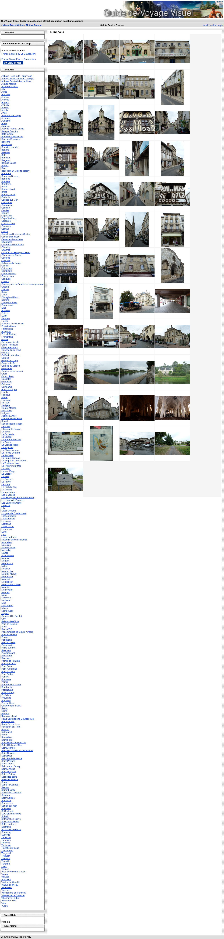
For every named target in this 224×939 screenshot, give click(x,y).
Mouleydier (7, 589)
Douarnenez (7, 305)
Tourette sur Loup (10, 848)
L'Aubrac (5, 426)
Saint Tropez (7, 763)
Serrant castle (8, 790)
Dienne (5, 289)
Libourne (5, 505)
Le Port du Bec (8, 487)
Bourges (5, 178)
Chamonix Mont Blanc (12, 244)
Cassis (4, 231)
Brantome (6, 184)
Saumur (5, 787)
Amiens (5, 99)
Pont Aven (6, 666)
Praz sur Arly (7, 692)
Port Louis (6, 687)
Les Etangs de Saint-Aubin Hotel (17, 497)
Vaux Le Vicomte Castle (13, 871)
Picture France (33, 25)
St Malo (5, 816)
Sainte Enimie (8, 774)
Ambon (5, 97)
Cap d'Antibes (8, 218)
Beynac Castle (8, 163)
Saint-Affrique (8, 769)
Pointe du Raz (8, 663)
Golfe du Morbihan (10, 355)
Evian (4, 315)
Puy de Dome (8, 703)
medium (213, 25)
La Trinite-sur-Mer (10, 463)
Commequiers (8, 273)
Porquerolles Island (11, 684)
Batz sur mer (7, 134)
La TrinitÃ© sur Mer (11, 466)
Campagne (7, 205)
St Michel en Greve (11, 819)
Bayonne (5, 142)
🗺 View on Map (13, 62)
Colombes (6, 268)
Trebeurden (7, 850)
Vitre (3, 903)
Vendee (5, 877)
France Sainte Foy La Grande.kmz (18, 59)
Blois (3, 168)
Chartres (5, 250)
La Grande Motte (10, 445)
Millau (4, 566)
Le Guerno (6, 479)
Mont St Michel (8, 574)
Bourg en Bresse (9, 176)
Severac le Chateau (11, 792)
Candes (5, 210)
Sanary (5, 782)
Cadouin (5, 197)
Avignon (5, 126)
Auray (4, 123)
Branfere (5, 181)
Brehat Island (8, 189)
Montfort (5, 579)
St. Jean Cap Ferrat (11, 829)
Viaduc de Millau (9, 884)
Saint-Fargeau (8, 771)
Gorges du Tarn (9, 363)
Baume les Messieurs (12, 136)
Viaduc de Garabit (10, 882)
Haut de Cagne (9, 389)
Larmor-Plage (8, 471)
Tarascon (6, 837)
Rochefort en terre (10, 724)
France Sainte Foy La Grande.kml (18, 54)
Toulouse (5, 845)
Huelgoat (5, 400)
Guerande (6, 381)
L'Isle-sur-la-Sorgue (11, 429)
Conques (5, 279)
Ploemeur (6, 650)
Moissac (5, 568)
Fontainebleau (8, 326)
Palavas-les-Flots (10, 621)
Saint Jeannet (8, 747)
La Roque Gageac (10, 458)
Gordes (5, 358)
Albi (3, 89)
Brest (4, 192)
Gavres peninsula (10, 342)
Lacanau (5, 468)
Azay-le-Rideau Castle (12, 128)
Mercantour (7, 563)
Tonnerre (5, 842)
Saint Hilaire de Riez (11, 745)
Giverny (5, 352)
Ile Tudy (5, 402)
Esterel (4, 313)
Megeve (5, 558)
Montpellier (7, 582)
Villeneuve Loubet (10, 898)
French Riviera (8, 334)
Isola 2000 (6, 410)
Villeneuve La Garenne (12, 895)
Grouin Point (7, 376)
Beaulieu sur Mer (10, 147)
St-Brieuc (6, 827)
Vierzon (5, 890)
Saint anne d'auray (10, 766)
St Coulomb (7, 811)
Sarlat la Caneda (9, 784)
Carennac (6, 226)
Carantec (6, 221)
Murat (4, 595)
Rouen (4, 734)
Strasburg (6, 832)
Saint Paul (6, 755)
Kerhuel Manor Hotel (11, 418)
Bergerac (6, 160)
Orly (3, 618)
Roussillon (6, 737)
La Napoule (7, 447)
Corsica (5, 281)
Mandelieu (6, 542)
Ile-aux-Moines (8, 408)
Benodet (5, 157)
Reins (4, 711)
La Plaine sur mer (10, 450)
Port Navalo (7, 690)
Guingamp (6, 387)
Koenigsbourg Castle (12, 423)
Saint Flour (6, 740)
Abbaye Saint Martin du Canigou (17, 78)
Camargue (6, 202)
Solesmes (6, 800)
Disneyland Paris (10, 297)
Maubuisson (7, 555)
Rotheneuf (6, 732)
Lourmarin (6, 529)
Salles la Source (9, 779)
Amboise (5, 94)
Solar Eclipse (8, 798)
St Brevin (6, 808)
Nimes (4, 608)
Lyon (3, 534)
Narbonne (6, 597)
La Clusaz (6, 437)
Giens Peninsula (9, 344)
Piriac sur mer (8, 647)
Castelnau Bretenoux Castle (15, 234)
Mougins (5, 587)
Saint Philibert (8, 761)
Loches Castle (8, 516)
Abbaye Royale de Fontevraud (16, 76)
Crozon (5, 286)
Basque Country (9, 131)
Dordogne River (9, 302)
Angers (5, 102)
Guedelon (6, 379)
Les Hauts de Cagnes (12, 500)
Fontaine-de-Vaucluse (12, 323)
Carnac (5, 228)
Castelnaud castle (10, 236)
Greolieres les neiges (12, 371)
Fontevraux (7, 329)
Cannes (5, 213)
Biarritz (4, 165)
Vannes (5, 869)
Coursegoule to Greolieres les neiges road (22, 284)
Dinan (4, 294)
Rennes (5, 713)
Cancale (5, 207)
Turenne (5, 863)
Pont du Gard (8, 671)
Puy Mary (6, 700)
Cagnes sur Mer (9, 199)
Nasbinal (5, 600)
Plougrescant (8, 653)
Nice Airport (7, 605)
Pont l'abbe (7, 674)
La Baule (5, 431)
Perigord (5, 637)
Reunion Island (9, 716)
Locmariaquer (8, 518)
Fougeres (6, 331)
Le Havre (6, 481)
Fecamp (5, 318)
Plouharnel (6, 655)
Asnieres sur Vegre (11, 115)
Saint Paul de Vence (11, 758)
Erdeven (5, 310)
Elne (3, 308)
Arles (4, 113)
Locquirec (6, 521)
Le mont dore (8, 492)
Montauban (7, 576)
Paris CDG (6, 629)
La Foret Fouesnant (11, 439)
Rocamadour (7, 721)
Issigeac (5, 413)
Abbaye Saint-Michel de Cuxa (16, 81)
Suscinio (5, 834)
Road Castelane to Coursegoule (17, 719)
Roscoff (5, 729)
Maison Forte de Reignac (14, 539)
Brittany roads (8, 194)
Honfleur (5, 394)
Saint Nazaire (8, 753)
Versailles (6, 879)
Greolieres (6, 368)
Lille (3, 508)
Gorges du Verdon (10, 365)
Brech (4, 186)
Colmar (5, 265)
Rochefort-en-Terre (10, 726)
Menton (5, 560)
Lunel (4, 531)
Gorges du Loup (9, 360)
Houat (4, 397)
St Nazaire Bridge (10, 821)
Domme (5, 300)
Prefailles (6, 695)
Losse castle (7, 526)
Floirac (4, 321)
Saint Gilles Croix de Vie (13, 742)
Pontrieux (6, 679)
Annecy (5, 105)
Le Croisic (6, 473)
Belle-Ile (5, 152)
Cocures (5, 257)
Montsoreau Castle (10, 584)
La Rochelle (7, 455)
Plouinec (5, 658)
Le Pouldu (6, 489)
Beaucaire (6, 144)
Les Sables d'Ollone (11, 502)
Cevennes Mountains (12, 239)
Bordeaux (6, 173)
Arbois (4, 110)
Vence (4, 874)
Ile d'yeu (5, 405)
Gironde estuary (9, 347)
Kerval (4, 421)
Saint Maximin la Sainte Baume (17, 750)
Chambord (6, 242)
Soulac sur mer (9, 805)
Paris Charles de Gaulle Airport (17, 632)
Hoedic (4, 392)
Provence (6, 697)
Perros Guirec (8, 642)
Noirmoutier (7, 610)
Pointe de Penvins (10, 661)
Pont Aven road (9, 668)
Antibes (5, 107)
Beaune (5, 149)
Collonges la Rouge (11, 263)
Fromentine (7, 336)
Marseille (5, 550)
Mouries (5, 592)
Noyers (5, 613)
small (205, 25)
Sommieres (7, 803)
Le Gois (5, 476)
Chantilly (5, 247)
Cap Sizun (6, 215)
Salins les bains (9, 776)
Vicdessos (6, 887)
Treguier (5, 856)
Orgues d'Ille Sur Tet (11, 616)
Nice (3, 603)
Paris (4, 626)
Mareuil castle (8, 547)
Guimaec (5, 384)
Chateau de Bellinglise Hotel (15, 252)
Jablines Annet (8, 416)
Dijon (4, 292)
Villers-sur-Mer (8, 900)
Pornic (4, 682)
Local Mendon (8, 510)
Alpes (4, 91)
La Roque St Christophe (13, 460)
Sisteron (5, 795)
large (220, 25)
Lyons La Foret (8, 537)
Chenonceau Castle (11, 255)
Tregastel (6, 853)
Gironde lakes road (11, 350)
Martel (4, 553)
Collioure (5, 260)
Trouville (5, 861)
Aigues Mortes (8, 84)
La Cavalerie (7, 434)
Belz (3, 155)
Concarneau (7, 276)
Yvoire (4, 906)
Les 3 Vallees (8, 495)
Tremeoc (5, 858)
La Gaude (6, 442)
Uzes (4, 866)
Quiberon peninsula (11, 705)
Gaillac (4, 339)
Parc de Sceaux (9, 624)
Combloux (6, 271)
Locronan (6, 524)
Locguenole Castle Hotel (13, 513)
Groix (4, 373)
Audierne (5, 120)
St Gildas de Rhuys (11, 813)
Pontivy (5, 676)
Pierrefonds (7, 645)
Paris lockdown (9, 634)
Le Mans (5, 484)
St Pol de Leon (8, 824)
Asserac (5, 118)
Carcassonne (8, 223)
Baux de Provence (10, 139)
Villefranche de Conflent (13, 892)
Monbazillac (7, 571)
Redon (4, 708)
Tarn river (6, 840)
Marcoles (6, 545)
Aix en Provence (9, 86)
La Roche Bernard (10, 452)
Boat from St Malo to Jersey (15, 170)
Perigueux (6, 639)
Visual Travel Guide (13, 25)
